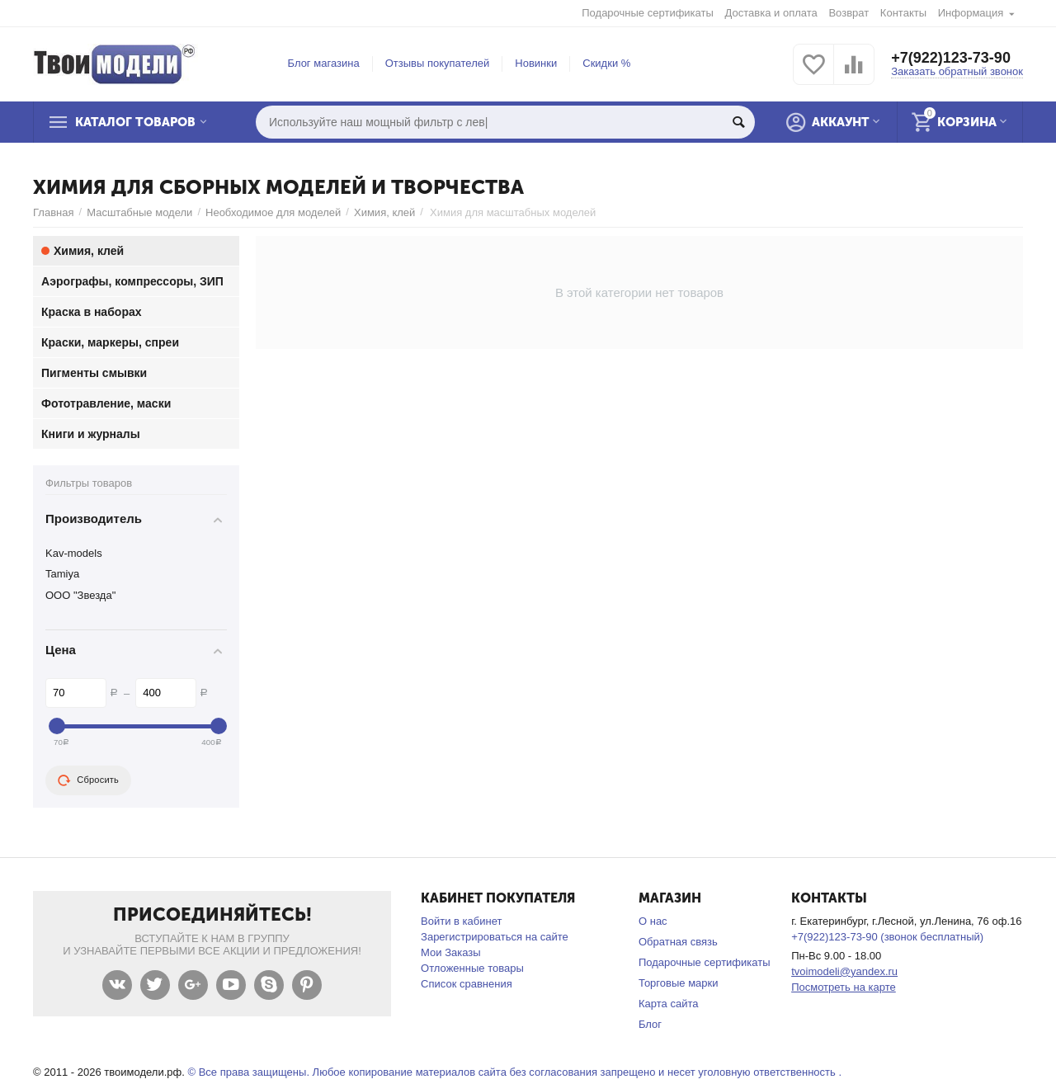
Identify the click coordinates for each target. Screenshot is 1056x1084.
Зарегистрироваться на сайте (494, 937)
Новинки (536, 63)
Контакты (903, 13)
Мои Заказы (451, 952)
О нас (653, 921)
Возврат (848, 13)
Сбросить (88, 780)
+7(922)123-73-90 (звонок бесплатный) (887, 937)
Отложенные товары (472, 968)
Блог (650, 1024)
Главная (53, 212)
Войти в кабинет (461, 921)
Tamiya (62, 574)
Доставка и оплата (771, 13)
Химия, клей (384, 212)
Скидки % (606, 63)
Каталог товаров (135, 122)
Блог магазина (324, 63)
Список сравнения (466, 984)
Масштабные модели (139, 212)
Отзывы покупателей (437, 63)
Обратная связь (678, 942)
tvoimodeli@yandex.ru (844, 971)
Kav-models (73, 553)
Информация (971, 13)
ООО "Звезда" (80, 595)
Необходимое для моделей (273, 212)
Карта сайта (669, 1003)
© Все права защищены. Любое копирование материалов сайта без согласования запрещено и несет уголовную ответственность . (514, 1072)
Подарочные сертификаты (648, 13)
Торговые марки (679, 983)
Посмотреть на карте (843, 987)
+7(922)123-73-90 (951, 57)
